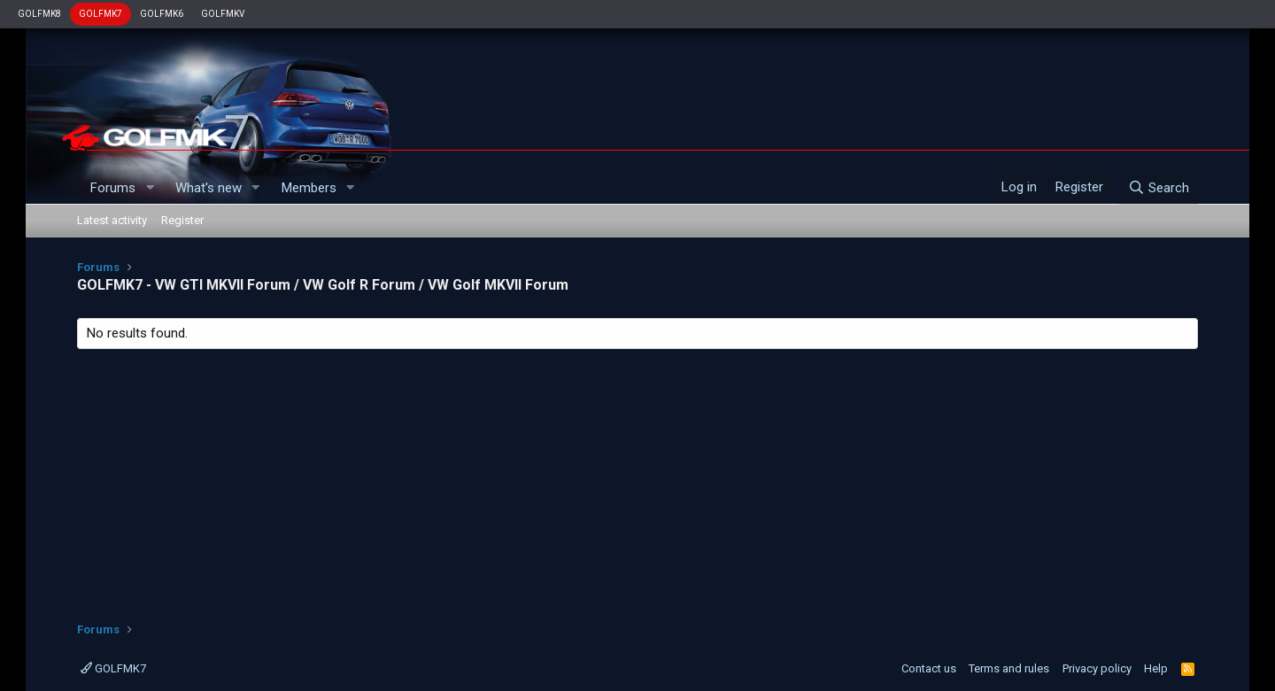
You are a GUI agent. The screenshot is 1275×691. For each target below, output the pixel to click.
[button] (149, 188)
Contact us (928, 668)
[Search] (1158, 188)
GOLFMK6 (161, 14)
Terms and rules (1009, 668)
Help (1156, 668)
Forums (112, 188)
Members (309, 188)
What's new (208, 188)
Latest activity (112, 220)
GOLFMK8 (39, 14)
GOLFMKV (222, 14)
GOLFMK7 (100, 14)
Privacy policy (1097, 668)
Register (182, 220)
